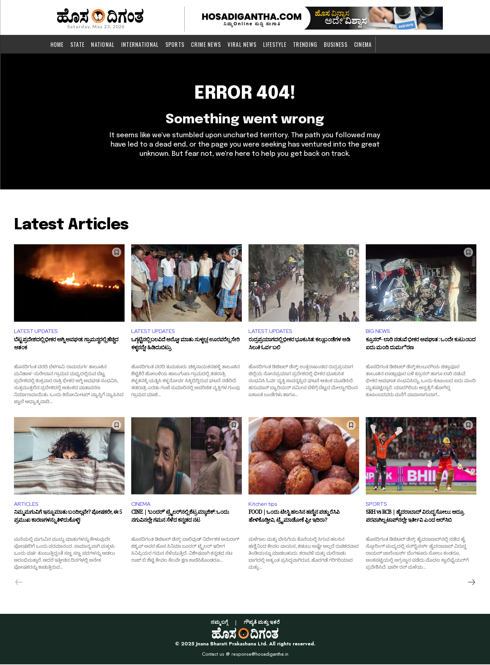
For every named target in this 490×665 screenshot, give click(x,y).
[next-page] (471, 583)
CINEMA (140, 504)
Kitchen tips (263, 504)
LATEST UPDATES (36, 331)
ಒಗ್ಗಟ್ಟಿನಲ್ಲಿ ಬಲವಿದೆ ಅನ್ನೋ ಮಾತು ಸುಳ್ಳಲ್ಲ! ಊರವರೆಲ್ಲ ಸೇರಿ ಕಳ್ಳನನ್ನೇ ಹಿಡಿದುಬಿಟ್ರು (185, 345)
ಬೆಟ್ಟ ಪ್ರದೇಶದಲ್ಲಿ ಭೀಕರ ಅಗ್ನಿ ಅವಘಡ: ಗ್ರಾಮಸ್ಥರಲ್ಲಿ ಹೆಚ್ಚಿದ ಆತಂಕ (66, 345)
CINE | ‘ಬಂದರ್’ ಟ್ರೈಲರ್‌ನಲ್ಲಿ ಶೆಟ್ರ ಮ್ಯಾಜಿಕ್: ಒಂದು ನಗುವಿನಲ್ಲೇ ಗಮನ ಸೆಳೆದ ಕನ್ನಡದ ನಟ (180, 518)
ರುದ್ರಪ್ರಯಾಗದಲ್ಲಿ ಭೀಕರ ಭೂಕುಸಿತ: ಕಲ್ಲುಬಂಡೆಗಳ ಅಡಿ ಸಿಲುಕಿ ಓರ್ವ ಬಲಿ (299, 345)
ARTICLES (26, 504)
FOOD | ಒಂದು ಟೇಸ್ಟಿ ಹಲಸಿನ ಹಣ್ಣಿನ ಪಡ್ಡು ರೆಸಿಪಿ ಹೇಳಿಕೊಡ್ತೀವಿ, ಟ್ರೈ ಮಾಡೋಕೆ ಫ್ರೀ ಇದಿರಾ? (294, 518)
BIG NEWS (378, 331)
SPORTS (376, 504)
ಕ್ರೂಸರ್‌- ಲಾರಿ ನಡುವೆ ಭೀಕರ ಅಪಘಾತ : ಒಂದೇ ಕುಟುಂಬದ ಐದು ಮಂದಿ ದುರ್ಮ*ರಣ (420, 345)
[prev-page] (19, 583)
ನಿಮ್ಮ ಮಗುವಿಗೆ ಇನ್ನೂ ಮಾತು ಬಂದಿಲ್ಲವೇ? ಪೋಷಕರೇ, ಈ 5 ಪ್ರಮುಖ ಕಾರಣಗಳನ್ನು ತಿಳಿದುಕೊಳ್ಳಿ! (68, 518)
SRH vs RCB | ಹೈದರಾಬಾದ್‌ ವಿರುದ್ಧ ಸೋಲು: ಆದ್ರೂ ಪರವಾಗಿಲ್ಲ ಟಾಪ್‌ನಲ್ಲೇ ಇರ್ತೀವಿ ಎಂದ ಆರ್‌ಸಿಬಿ (414, 518)
